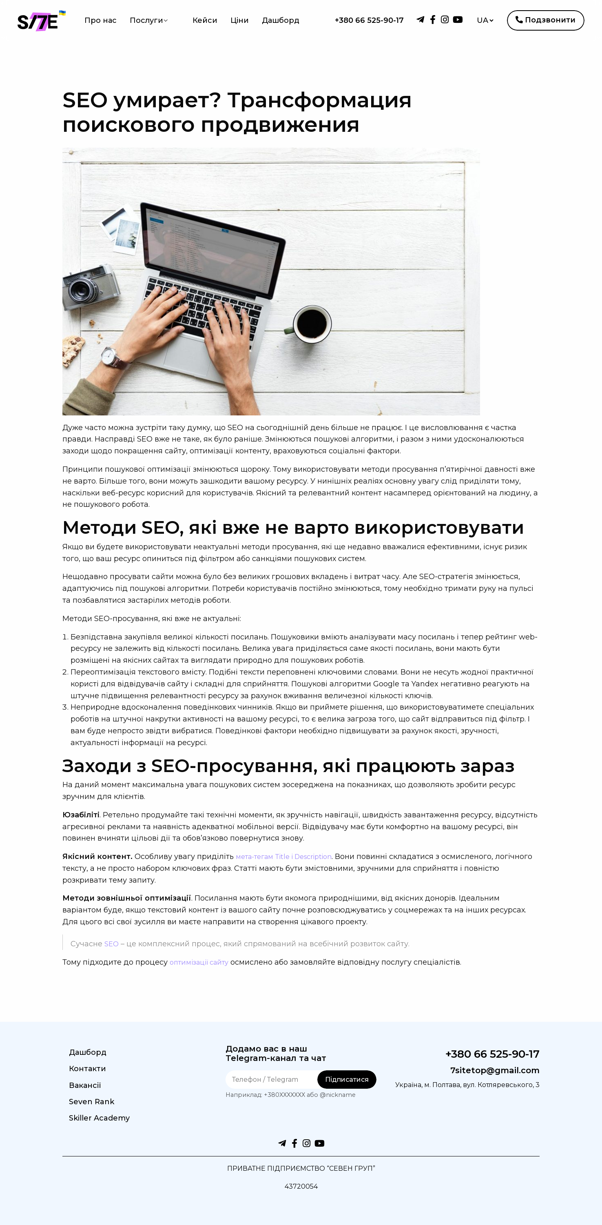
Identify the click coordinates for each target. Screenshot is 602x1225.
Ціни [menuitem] (226, 20)
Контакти (87, 1068)
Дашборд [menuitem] (267, 20)
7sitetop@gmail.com (486, 1070)
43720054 (301, 1186)
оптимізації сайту (203, 962)
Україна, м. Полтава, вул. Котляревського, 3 (493, 1090)
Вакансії (85, 1085)
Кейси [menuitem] (191, 20)
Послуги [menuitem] (146, 20)
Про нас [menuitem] (100, 20)
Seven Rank (91, 1101)
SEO (112, 943)
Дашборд (87, 1052)
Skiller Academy (99, 1118)
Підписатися (347, 1079)
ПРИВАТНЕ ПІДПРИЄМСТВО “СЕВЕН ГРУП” (301, 1168)
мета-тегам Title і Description (291, 856)
